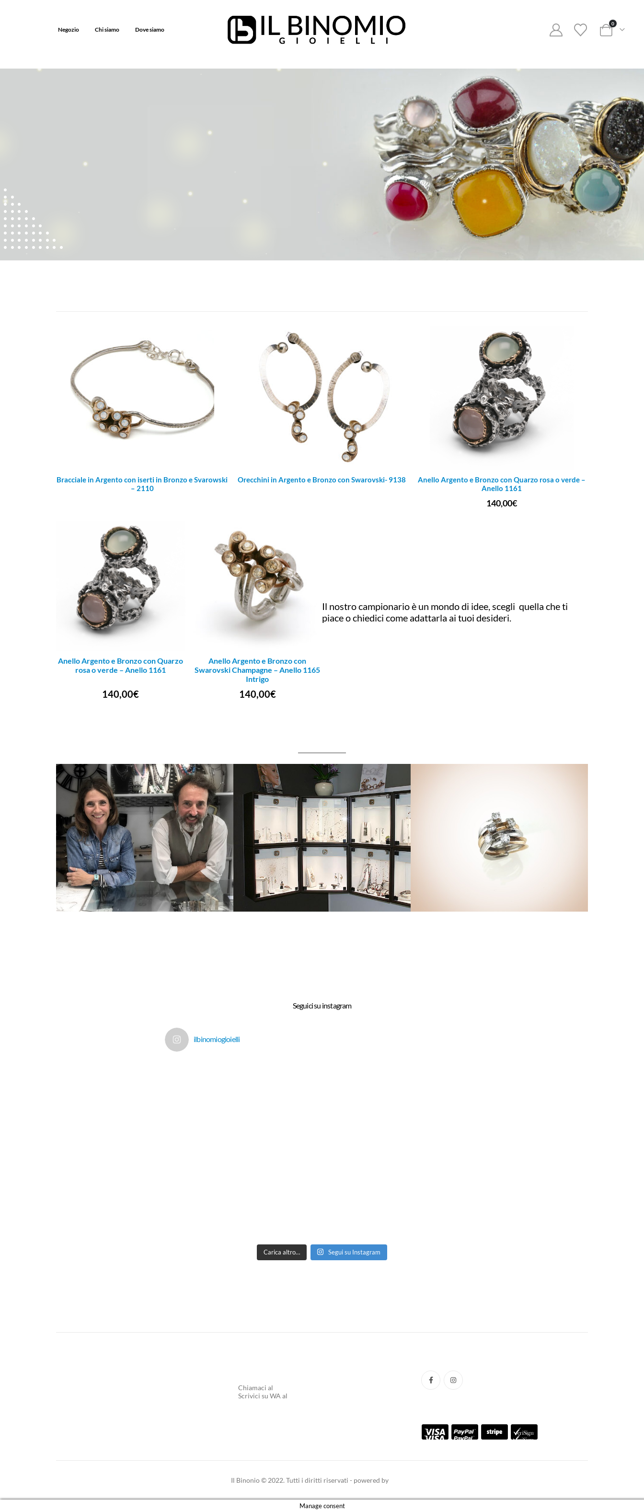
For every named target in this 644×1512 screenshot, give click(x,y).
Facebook (430, 1380)
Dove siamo (149, 29)
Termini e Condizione (87, 1408)
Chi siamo (107, 29)
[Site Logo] (318, 29)
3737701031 (308, 1396)
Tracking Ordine (80, 1390)
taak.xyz (402, 1480)
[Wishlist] (580, 29)
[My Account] (556, 29)
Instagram (453, 1380)
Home (34, 29)
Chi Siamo (253, 1372)
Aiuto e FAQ (74, 1372)
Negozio (68, 29)
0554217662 (294, 1387)
